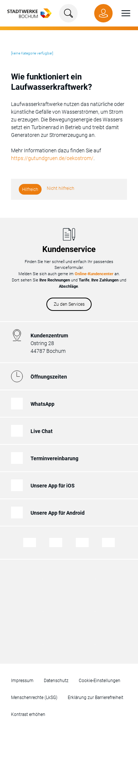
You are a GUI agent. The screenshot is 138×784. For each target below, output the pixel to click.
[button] (121, 13)
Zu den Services (69, 304)
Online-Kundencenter (94, 274)
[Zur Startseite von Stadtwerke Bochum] (29, 13)
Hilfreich (30, 189)
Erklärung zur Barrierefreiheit (95, 697)
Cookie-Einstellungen (99, 680)
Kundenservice (69, 249)
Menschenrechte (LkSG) (34, 697)
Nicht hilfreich (60, 188)
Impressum (22, 680)
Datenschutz (56, 680)
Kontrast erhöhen (28, 714)
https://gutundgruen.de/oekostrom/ (52, 158)
